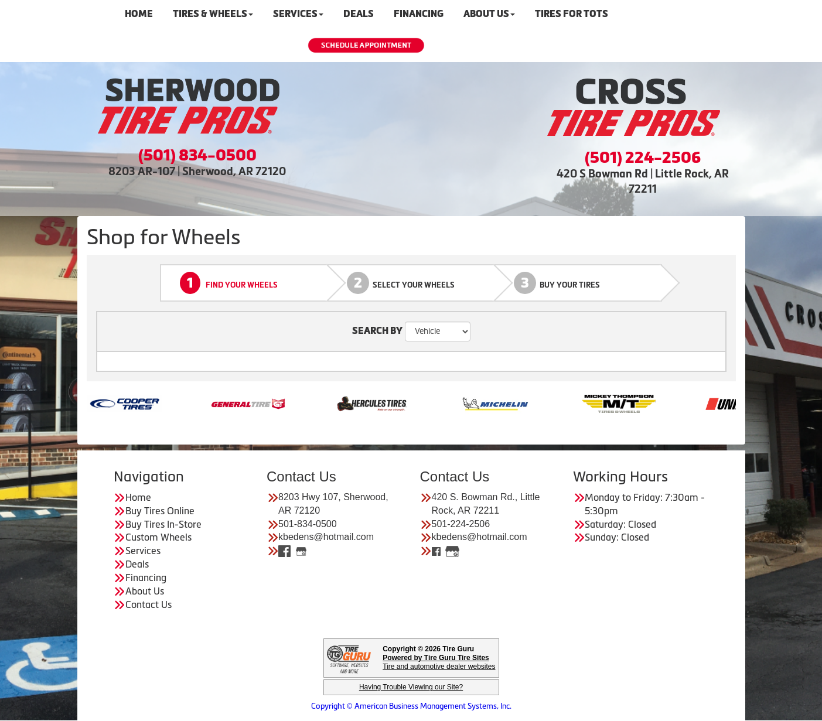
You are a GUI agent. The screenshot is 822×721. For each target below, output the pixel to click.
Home (138, 497)
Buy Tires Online (160, 510)
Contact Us (148, 604)
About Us (144, 591)
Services (143, 550)
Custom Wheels (158, 537)
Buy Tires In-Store (163, 524)
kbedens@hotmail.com (326, 537)
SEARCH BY (377, 331)
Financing (145, 577)
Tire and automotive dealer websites (439, 662)
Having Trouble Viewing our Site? (411, 687)
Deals (137, 564)
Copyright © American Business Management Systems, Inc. (411, 706)
